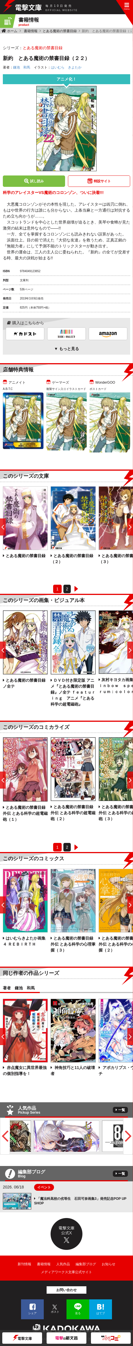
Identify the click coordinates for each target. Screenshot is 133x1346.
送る (78, 1313)
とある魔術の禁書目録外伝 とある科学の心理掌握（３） (73, 944)
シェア (32, 1313)
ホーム (12, 31)
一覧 (121, 1110)
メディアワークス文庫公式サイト (66, 1272)
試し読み (37, 181)
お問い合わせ (66, 1290)
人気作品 (63, 1264)
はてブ (100, 1313)
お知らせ (108, 1264)
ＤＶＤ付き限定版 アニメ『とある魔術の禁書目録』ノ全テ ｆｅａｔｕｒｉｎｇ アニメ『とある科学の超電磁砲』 (73, 692)
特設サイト (102, 181)
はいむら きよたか (66, 67)
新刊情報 (24, 1264)
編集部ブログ (86, 1264)
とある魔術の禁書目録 (60, 31)
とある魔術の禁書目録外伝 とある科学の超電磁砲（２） (73, 813)
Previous (5, 1136)
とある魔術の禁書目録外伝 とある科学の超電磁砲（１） (25, 813)
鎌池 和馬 (21, 67)
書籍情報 (31, 31)
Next (128, 1136)
